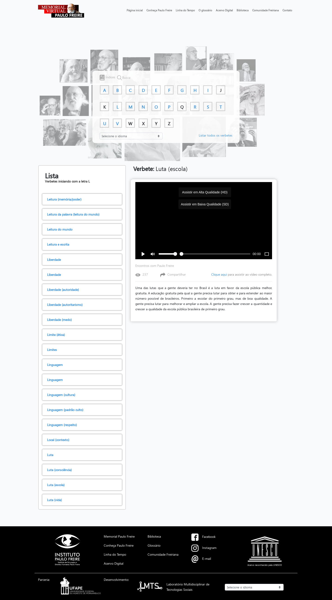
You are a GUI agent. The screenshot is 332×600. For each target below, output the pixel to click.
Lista (51, 175)
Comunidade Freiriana (265, 10)
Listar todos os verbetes (215, 135)
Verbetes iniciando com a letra (66, 181)
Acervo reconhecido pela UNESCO (264, 564)
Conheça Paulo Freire (159, 10)
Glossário (154, 545)
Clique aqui (219, 274)
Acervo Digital (224, 10)
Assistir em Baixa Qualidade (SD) (205, 204)
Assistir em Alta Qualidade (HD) (205, 192)
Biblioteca (243, 10)
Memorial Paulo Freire (119, 536)
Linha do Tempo (185, 10)
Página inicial (135, 10)
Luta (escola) (160, 169)
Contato (287, 10)
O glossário (205, 10)
